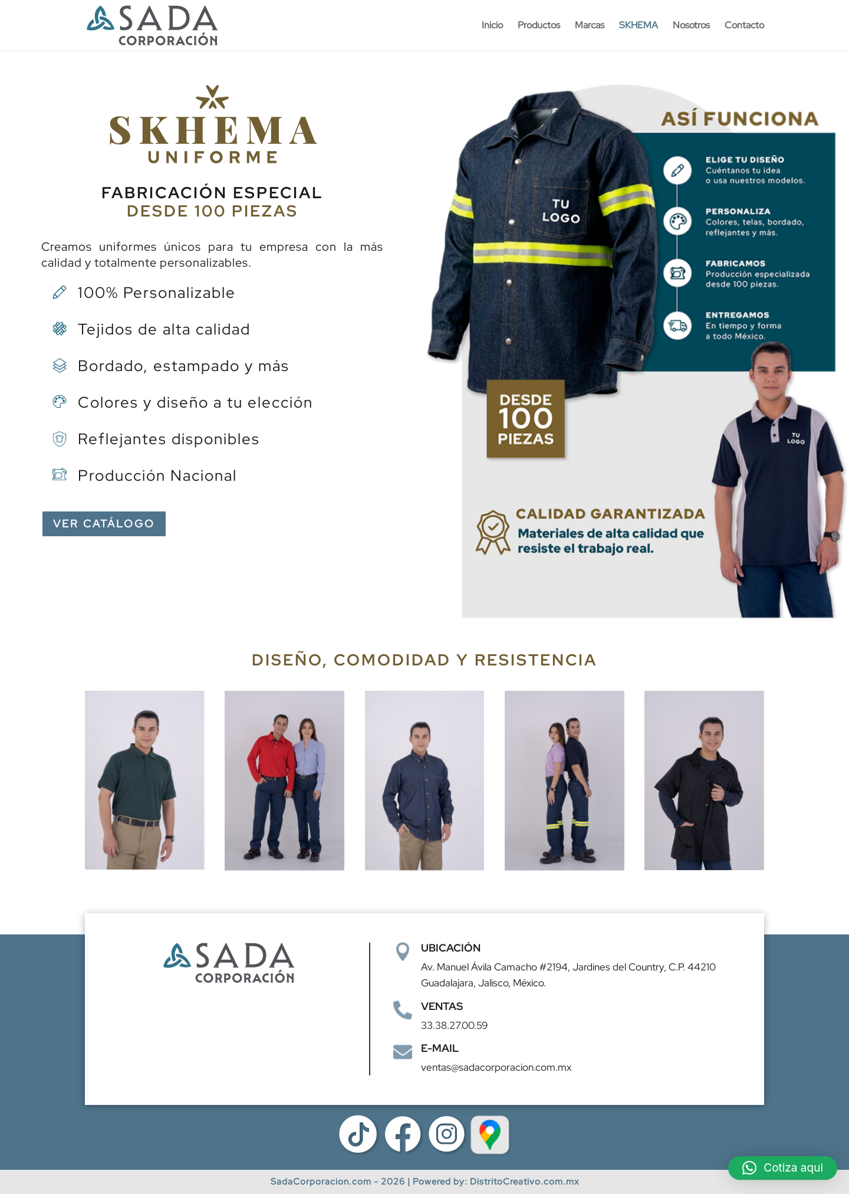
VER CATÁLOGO (104, 523)
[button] (782, 1168)
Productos (539, 26)
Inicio (492, 26)
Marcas (589, 26)
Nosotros (691, 26)
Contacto (744, 26)
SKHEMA (638, 26)
